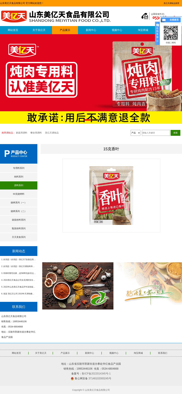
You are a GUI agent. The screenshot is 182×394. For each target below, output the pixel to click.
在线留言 (174, 20)
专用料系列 (18, 168)
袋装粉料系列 (19, 220)
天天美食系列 (19, 237)
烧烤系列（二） (19, 211)
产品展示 (65, 30)
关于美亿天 (39, 30)
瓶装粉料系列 (19, 228)
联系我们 (162, 353)
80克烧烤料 (18, 194)
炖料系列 (18, 177)
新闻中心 (91, 30)
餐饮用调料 (36, 132)
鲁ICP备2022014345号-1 (96, 373)
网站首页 (13, 30)
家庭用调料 (21, 132)
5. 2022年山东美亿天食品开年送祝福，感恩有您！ (18, 287)
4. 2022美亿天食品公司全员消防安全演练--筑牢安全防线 (18, 280)
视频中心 (117, 30)
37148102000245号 (99, 378)
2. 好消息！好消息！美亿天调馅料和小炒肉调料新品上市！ (18, 266)
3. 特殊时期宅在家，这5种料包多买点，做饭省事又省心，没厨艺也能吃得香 (18, 273)
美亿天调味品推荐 (171, 3)
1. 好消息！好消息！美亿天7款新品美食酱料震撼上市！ (18, 259)
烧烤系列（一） (19, 202)
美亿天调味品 (52, 132)
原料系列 (18, 185)
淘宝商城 (143, 30)
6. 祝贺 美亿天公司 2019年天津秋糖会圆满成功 (18, 294)
